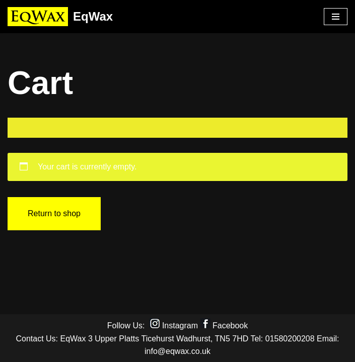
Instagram (180, 325)
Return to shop (54, 213)
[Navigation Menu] (335, 16)
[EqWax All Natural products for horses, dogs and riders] (60, 16)
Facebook (230, 325)
